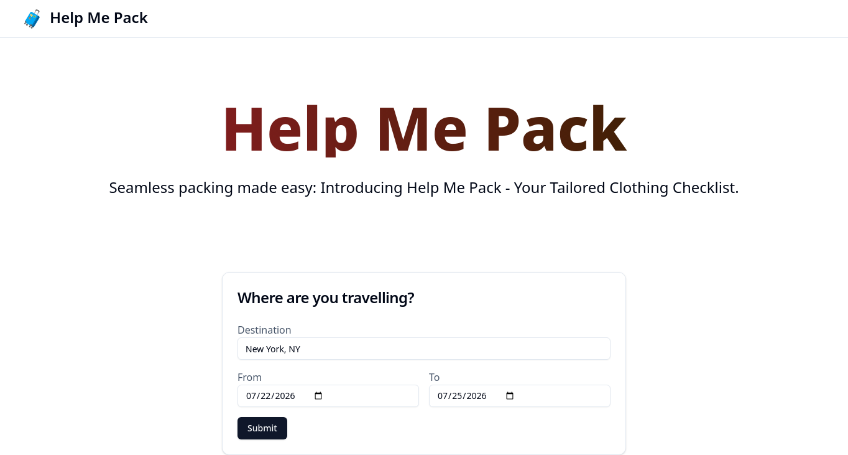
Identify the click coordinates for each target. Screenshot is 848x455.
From (249, 377)
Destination (264, 330)
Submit (262, 428)
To (434, 377)
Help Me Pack (99, 17)
